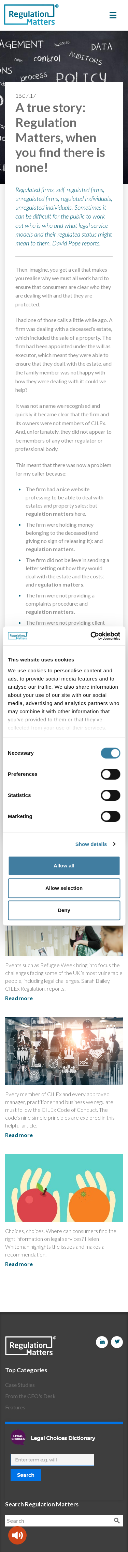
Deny (64, 910)
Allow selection (64, 888)
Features (15, 1407)
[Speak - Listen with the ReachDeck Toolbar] (17, 1535)
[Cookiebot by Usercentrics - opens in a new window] (91, 635)
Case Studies (20, 1384)
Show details (91, 844)
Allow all (64, 865)
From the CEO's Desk (30, 1396)
